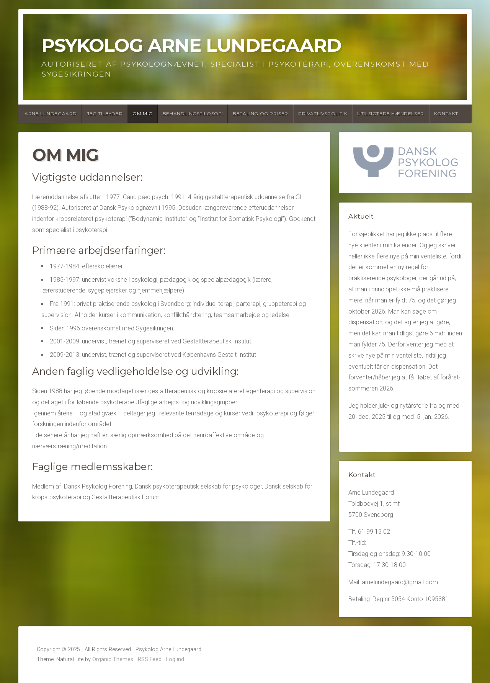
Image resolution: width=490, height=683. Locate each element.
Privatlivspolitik (322, 113)
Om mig (142, 113)
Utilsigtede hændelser (390, 113)
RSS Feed (150, 659)
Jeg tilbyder (104, 113)
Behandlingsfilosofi (193, 113)
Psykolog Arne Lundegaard (191, 45)
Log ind (175, 659)
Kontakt (446, 113)
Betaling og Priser (260, 113)
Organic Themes (112, 659)
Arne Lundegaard (50, 113)
